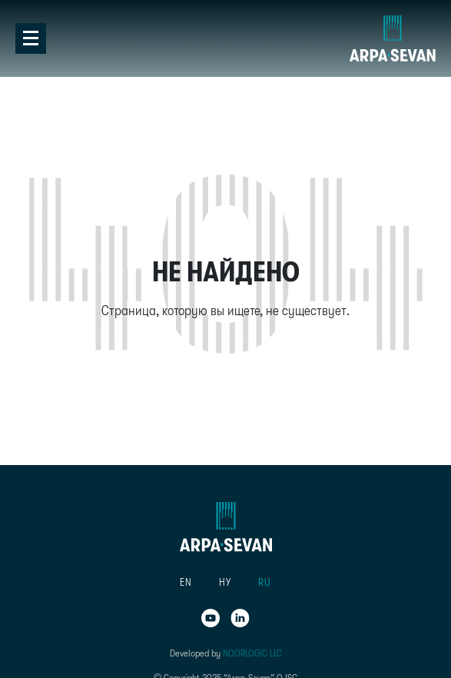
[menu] (226, 582)
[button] (186, 583)
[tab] (225, 46)
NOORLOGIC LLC (252, 653)
